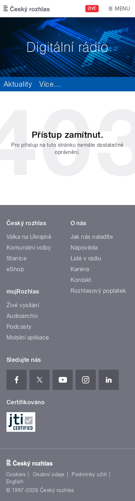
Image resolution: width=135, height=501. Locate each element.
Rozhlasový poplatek (98, 290)
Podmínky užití (89, 474)
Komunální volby (28, 247)
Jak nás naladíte (92, 236)
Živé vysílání (22, 305)
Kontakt (81, 280)
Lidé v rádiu (86, 258)
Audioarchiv (22, 316)
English (14, 481)
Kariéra (80, 269)
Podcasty (19, 326)
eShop (15, 269)
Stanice (16, 258)
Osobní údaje (49, 474)
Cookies (16, 474)
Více (50, 84)
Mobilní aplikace (27, 337)
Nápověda (84, 247)
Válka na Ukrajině (28, 236)
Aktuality (18, 84)
